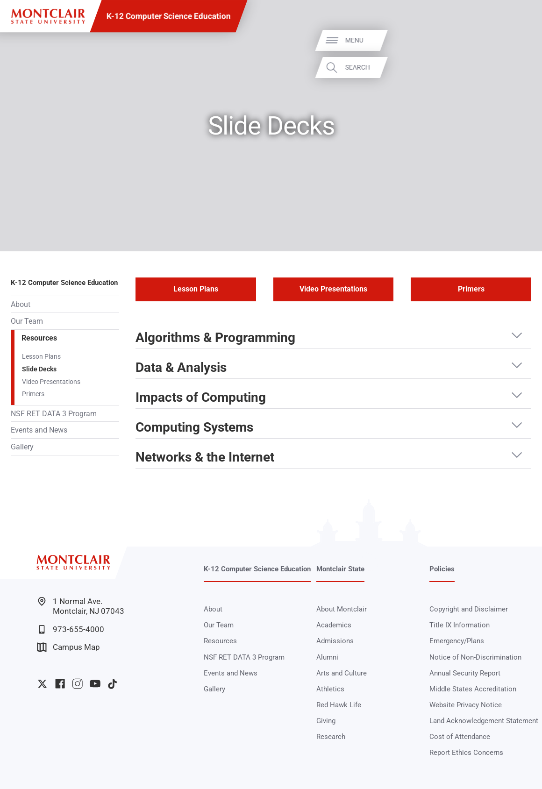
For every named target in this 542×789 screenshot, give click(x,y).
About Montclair (341, 609)
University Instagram (77, 683)
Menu (516, 40)
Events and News (39, 430)
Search (519, 67)
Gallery (22, 446)
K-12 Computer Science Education (169, 16)
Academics (333, 625)
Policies (442, 569)
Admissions (335, 641)
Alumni (327, 657)
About (20, 304)
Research (330, 736)
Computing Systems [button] (194, 427)
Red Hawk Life (338, 705)
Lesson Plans (41, 356)
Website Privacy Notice (465, 705)
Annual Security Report (464, 673)
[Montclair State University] (48, 16)
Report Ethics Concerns (466, 752)
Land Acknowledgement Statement (483, 721)
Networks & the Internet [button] (205, 457)
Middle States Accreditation (472, 689)
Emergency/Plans (456, 641)
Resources (39, 338)
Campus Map (68, 647)
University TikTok (112, 683)
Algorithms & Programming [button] (215, 337)
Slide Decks (39, 369)
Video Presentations (51, 381)
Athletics (330, 689)
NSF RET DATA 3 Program (54, 413)
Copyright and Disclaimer (468, 609)
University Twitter (42, 683)
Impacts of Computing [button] (201, 397)
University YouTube (95, 683)
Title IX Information (459, 625)
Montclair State (340, 569)
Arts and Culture (341, 673)
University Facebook (60, 683)
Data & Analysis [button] (181, 367)
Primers (33, 394)
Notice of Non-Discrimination (475, 657)
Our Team (27, 321)
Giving (325, 721)
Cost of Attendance (459, 736)
